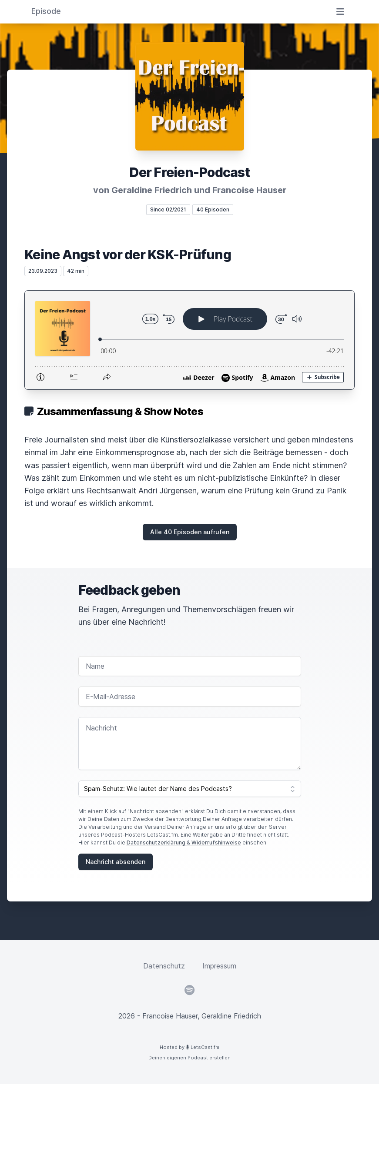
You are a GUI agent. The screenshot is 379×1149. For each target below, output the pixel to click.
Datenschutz (164, 965)
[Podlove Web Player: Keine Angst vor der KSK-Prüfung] (189, 340)
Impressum (219, 965)
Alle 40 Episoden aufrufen (189, 532)
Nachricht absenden (115, 861)
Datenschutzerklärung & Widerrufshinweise (184, 842)
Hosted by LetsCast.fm (189, 1047)
